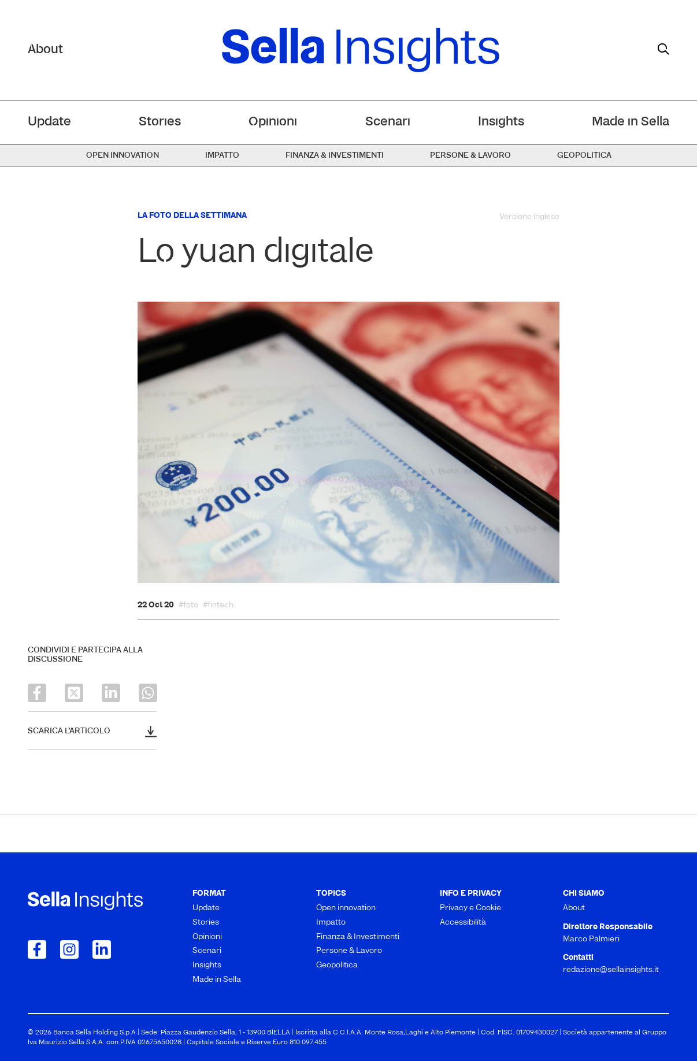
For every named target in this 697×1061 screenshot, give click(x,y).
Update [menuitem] (49, 122)
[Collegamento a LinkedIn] (101, 949)
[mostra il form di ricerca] (663, 49)
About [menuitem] (574, 908)
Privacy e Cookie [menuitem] (470, 908)
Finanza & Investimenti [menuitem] (335, 155)
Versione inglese (529, 217)
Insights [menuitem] (501, 122)
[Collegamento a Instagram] (69, 949)
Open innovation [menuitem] (122, 155)
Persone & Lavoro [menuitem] (470, 155)
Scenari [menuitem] (387, 122)
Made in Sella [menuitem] (630, 122)
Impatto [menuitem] (222, 155)
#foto (188, 606)
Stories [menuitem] (160, 122)
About (45, 50)
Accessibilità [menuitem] (463, 922)
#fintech (218, 606)
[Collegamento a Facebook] (37, 949)
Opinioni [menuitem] (273, 122)
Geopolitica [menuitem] (584, 155)
